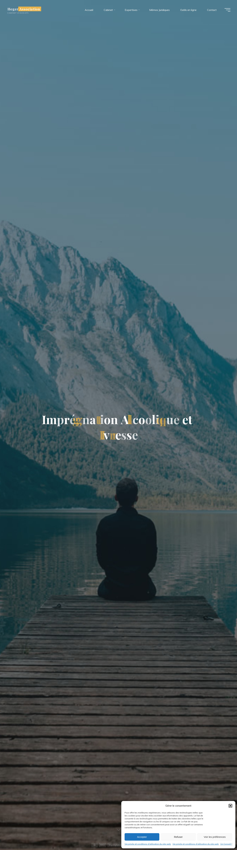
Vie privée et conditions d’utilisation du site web (148, 844)
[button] (230, 805)
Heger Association (24, 9)
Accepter (142, 836)
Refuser (178, 836)
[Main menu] (227, 10)
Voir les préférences (215, 836)
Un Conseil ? (226, 844)
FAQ (102, 845)
